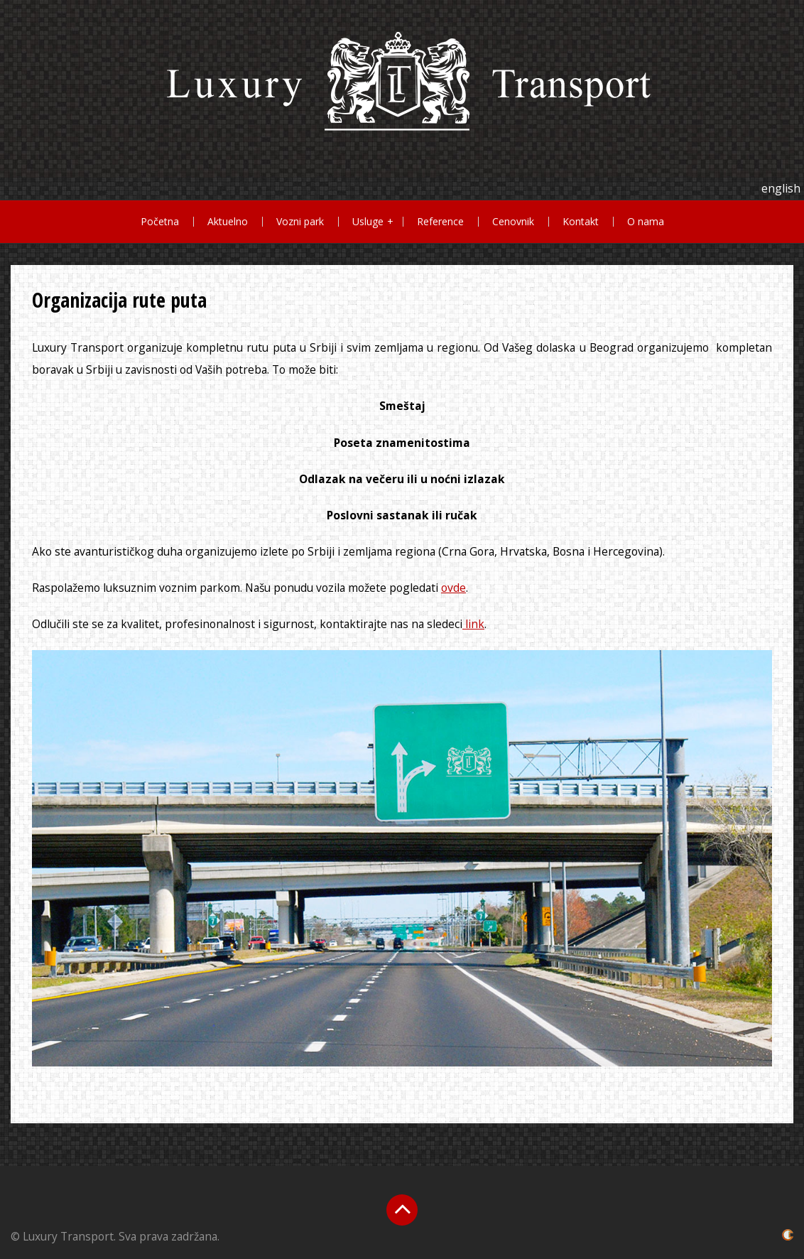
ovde (453, 587)
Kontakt (581, 221)
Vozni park (300, 221)
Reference (440, 221)
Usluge (368, 221)
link (473, 624)
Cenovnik (513, 221)
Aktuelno (227, 221)
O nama (645, 221)
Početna (160, 221)
